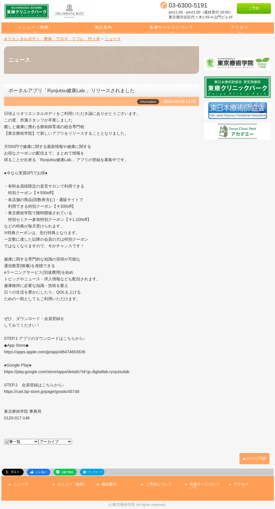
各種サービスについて (171, 27)
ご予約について (159, 484)
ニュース (20, 484)
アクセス (240, 27)
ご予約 (254, 8)
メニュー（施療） (35, 27)
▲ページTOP (254, 458)
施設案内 (103, 27)
